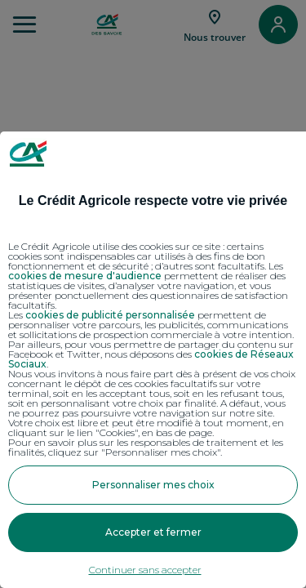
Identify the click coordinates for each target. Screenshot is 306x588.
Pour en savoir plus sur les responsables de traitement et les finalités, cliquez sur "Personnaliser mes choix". (145, 447)
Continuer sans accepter (145, 570)
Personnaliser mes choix (153, 485)
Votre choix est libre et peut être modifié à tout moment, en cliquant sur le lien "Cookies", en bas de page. (146, 428)
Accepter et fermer (153, 532)
